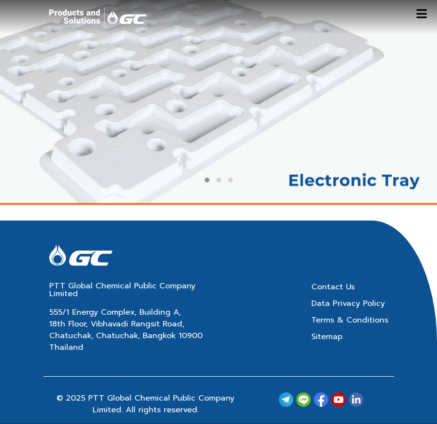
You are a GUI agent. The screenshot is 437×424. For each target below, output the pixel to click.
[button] (207, 180)
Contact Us (333, 287)
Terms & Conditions (349, 320)
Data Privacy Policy (348, 303)
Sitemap (326, 337)
